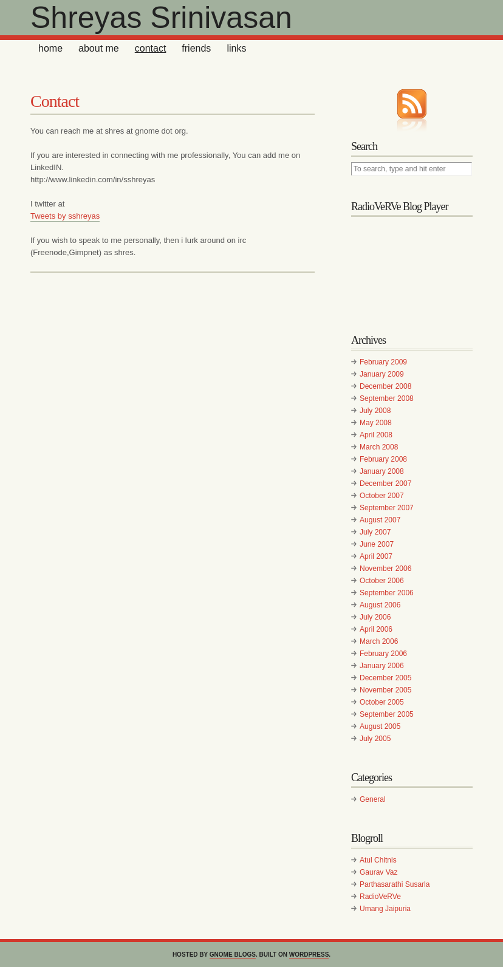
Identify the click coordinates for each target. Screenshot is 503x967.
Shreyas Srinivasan (161, 18)
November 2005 (385, 690)
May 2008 (376, 423)
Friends (196, 48)
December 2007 (385, 483)
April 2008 (376, 435)
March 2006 (379, 641)
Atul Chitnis (378, 860)
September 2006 (387, 593)
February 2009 (383, 362)
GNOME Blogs (233, 954)
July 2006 (375, 617)
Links (236, 48)
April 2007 (376, 556)
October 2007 (382, 495)
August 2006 (380, 605)
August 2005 (380, 726)
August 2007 (380, 520)
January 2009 (382, 374)
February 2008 (383, 459)
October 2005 (382, 702)
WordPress (309, 954)
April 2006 (376, 629)
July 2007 (375, 532)
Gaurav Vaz (378, 872)
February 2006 (383, 653)
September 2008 (387, 398)
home (50, 48)
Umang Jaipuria (385, 908)
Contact (150, 48)
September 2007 (387, 508)
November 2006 (385, 568)
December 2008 (385, 386)
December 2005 (385, 678)
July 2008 (375, 410)
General (373, 799)
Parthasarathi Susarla (394, 884)
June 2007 (377, 544)
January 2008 (382, 471)
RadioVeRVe (380, 896)
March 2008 (379, 447)
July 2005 (375, 738)
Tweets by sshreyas (65, 215)
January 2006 (382, 665)
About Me (98, 48)
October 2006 (382, 580)
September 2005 (387, 714)
